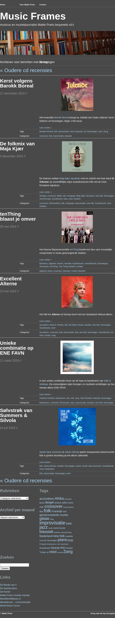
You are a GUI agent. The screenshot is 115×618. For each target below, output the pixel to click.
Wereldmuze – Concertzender (15, 602)
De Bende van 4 (8, 585)
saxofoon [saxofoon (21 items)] (65, 544)
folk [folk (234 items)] (47, 510)
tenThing (74, 249)
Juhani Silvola (72, 452)
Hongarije (71, 196)
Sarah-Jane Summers (50, 452)
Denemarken (54, 203)
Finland (60, 325)
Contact (42, 5)
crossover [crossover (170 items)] (54, 506)
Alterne (53, 325)
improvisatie (63, 131)
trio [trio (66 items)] (62, 547)
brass (49, 271)
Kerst (72, 131)
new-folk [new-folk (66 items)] (59, 536)
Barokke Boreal (46, 131)
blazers (60, 263)
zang (53, 335)
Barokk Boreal (61, 117)
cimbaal (42, 196)
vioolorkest (49, 469)
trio (112, 332)
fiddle (59, 196)
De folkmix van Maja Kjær (17, 146)
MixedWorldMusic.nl (10, 598)
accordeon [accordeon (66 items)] (46, 498)
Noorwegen (92, 131)
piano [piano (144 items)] (62, 539)
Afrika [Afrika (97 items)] (59, 498)
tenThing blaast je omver (18, 216)
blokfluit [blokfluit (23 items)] (57, 503)
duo (68, 398)
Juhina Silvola (50, 466)
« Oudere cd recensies (26, 70)
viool (100, 131)
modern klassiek (78, 271)
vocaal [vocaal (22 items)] (60, 552)
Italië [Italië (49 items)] (69, 523)
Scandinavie (57, 199)
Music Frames (33, 16)
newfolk (60, 466)
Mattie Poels (7, 613)
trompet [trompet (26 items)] (69, 548)
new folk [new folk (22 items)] (42, 540)
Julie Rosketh (86, 398)
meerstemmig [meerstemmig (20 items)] (65, 532)
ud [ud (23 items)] (47, 552)
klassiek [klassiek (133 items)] (46, 531)
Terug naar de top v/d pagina (103, 613)
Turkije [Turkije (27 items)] (42, 552)
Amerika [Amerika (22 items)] (67, 499)
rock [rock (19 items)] (58, 544)
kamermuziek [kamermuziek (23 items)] (59, 528)
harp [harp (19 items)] (52, 519)
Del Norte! (5, 591)
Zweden (77, 199)
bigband (52, 263)
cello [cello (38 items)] (64, 502)
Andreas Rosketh (47, 398)
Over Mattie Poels (27, 5)
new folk (99, 196)
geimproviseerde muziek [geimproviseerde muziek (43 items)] (53, 514)
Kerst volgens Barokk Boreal (16, 83)
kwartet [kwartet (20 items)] (57, 532)
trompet (79, 266)
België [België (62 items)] (49, 502)
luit (85, 131)
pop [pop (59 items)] (70, 540)
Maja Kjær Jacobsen (69, 178)
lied (76, 332)
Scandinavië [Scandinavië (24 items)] (44, 548)
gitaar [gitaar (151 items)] (44, 518)
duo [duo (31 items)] (41, 511)
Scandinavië (100, 203)
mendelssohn (91, 263)
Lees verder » (45, 128)
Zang (106, 131)
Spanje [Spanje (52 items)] (55, 547)
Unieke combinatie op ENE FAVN (16, 348)
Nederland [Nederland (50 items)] (45, 536)
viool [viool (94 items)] (53, 552)
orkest (78, 466)
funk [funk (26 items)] (65, 511)
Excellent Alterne (11, 281)
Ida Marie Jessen (76, 325)
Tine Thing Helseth (67, 266)
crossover (43, 136)
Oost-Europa (45, 199)
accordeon (44, 325)
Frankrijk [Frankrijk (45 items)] (57, 511)
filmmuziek (64, 402)
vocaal (47, 335)
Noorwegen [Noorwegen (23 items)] (52, 540)
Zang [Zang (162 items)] (68, 551)
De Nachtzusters (8, 588)
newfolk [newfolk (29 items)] (69, 536)
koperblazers (78, 263)
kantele (88, 325)
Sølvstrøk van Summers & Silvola (16, 415)
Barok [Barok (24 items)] (42, 503)
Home (2, 5)
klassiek (78, 131)
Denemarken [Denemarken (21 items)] (68, 507)
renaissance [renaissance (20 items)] (51, 544)
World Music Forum (10, 605)
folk (55, 131)
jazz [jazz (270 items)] (43, 527)
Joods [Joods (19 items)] (50, 528)
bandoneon (61, 398)
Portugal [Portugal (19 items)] (42, 544)
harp (77, 398)
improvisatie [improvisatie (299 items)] (52, 522)
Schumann (44, 266)
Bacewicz (43, 263)
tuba (65, 199)
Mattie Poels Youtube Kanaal (14, 595)
